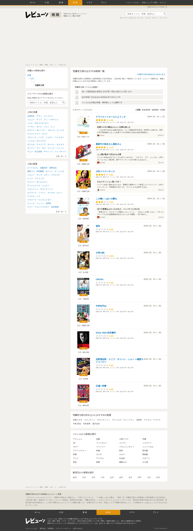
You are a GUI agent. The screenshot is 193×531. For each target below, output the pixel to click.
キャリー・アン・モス (36, 148)
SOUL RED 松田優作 (106, 332)
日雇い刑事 (101, 386)
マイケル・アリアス (152, 420)
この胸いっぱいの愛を (106, 198)
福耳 (98, 226)
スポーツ (146, 458)
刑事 (75, 454)
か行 (84, 477)
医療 (98, 462)
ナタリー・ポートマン (36, 130)
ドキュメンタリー (126, 447)
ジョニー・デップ (34, 119)
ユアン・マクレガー (52, 175)
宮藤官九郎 (86, 164)
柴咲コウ (31, 171)
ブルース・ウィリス (55, 130)
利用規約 (51, 528)
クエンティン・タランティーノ (97, 420)
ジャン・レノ (49, 127)
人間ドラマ (123, 439)
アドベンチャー (79, 450)
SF (74, 443)
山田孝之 (31, 116)
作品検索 (165, 14)
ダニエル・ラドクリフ (36, 144)
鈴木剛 (85, 379)
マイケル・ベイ (33, 196)
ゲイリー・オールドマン (37, 182)
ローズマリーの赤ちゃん (128, 18)
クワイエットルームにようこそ (111, 117)
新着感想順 (146, 110)
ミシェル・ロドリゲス (36, 141)
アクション (77, 439)
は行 (121, 477)
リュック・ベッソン (55, 148)
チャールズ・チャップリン (123, 420)
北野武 (139, 420)
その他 (145, 462)
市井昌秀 (86, 424)
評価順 (162, 110)
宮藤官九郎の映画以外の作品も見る (151, 74)
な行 (112, 477)
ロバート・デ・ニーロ (54, 171)
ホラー (76, 447)
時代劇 (145, 450)
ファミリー (100, 447)
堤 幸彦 (85, 272)
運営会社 (43, 528)
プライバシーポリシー (63, 528)
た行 (102, 477)
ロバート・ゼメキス (55, 144)
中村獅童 (40, 171)
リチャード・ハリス (35, 137)
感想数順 (155, 110)
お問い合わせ (77, 528)
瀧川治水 (86, 245)
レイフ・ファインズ (35, 178)
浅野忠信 (53, 168)
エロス (122, 454)
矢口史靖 (38, 151)
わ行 (158, 477)
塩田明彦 (86, 218)
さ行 (93, 477)
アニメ (103, 2)
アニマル (100, 458)
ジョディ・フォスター (55, 137)
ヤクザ (99, 454)
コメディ (123, 443)
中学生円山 (101, 306)
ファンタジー (101, 443)
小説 (47, 2)
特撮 (98, 450)
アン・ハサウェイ (51, 119)
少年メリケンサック (105, 171)
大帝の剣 (100, 252)
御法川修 (86, 352)
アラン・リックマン (44, 116)
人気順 (137, 110)
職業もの (123, 462)
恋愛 (98, 439)
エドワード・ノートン (36, 193)
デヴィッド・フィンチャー (55, 151)
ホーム (32, 2)
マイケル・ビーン (54, 193)
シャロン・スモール (144, 18)
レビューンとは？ (133, 3)
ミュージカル (147, 447)
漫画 (61, 2)
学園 (144, 439)
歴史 (75, 462)
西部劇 (145, 454)
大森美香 (86, 299)
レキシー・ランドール (160, 18)
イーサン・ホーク (34, 127)
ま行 (130, 477)
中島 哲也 (77, 424)
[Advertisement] (96, 42)
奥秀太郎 (86, 405)
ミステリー (147, 443)
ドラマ (89, 2)
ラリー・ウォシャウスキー (38, 207)
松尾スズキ (86, 137)
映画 (75, 2)
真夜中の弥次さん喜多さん (108, 144)
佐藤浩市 (43, 168)
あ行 (75, 477)
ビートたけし (32, 168)
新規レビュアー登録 (149, 3)
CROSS (99, 279)
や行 (139, 477)
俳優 (29, 75)
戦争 (121, 450)
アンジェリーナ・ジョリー (38, 185)
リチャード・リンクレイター (39, 200)
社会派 (122, 458)
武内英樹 (55, 207)
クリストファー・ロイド (37, 134)
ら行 (149, 477)
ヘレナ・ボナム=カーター (38, 123)
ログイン (163, 3)
